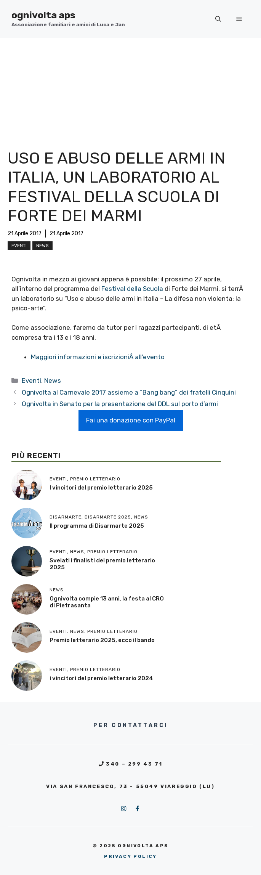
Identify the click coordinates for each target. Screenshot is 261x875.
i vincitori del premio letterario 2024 (101, 678)
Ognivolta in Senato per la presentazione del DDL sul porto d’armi (120, 404)
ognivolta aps (43, 15)
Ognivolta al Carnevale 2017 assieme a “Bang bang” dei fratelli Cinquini (129, 392)
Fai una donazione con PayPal (130, 420)
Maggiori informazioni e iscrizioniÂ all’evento (98, 357)
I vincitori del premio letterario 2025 (101, 487)
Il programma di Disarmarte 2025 (97, 525)
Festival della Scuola (132, 288)
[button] (218, 19)
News (42, 245)
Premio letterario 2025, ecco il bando (102, 640)
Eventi (19, 245)
